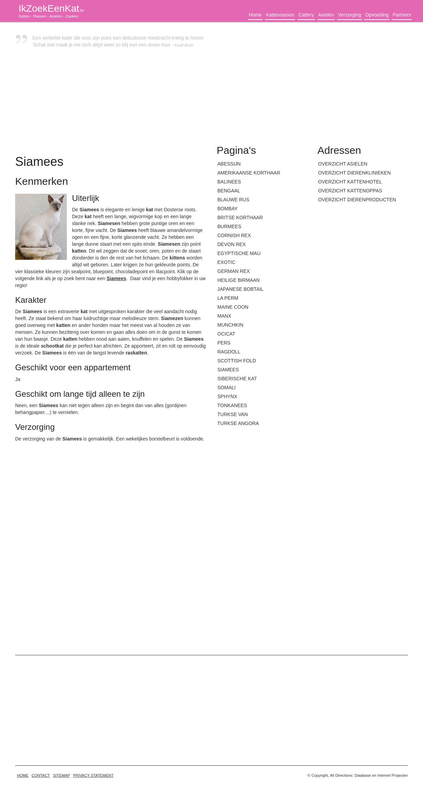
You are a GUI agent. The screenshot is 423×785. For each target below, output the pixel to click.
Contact (41, 775)
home (23, 775)
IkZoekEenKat (51, 8)
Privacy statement (93, 775)
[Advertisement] (312, 82)
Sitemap (61, 775)
